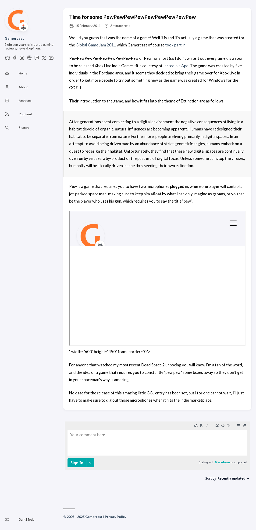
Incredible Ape (175, 65)
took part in (175, 44)
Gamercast (14, 38)
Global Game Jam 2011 (96, 44)
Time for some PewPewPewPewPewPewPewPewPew (132, 17)
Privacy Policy (115, 517)
